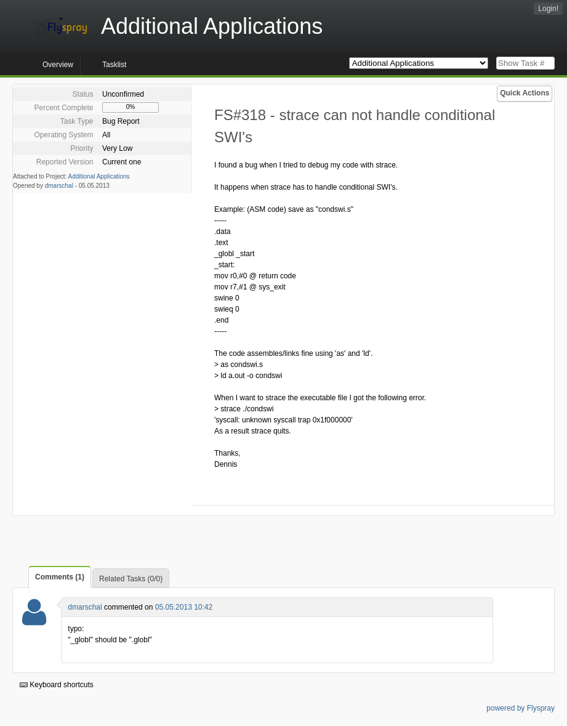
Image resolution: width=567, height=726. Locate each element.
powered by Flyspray (520, 708)
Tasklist (114, 64)
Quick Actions (524, 93)
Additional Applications (99, 176)
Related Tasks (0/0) (131, 579)
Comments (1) (59, 577)
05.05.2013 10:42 (183, 607)
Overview (57, 64)
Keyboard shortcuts (57, 684)
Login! (548, 8)
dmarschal (59, 185)
